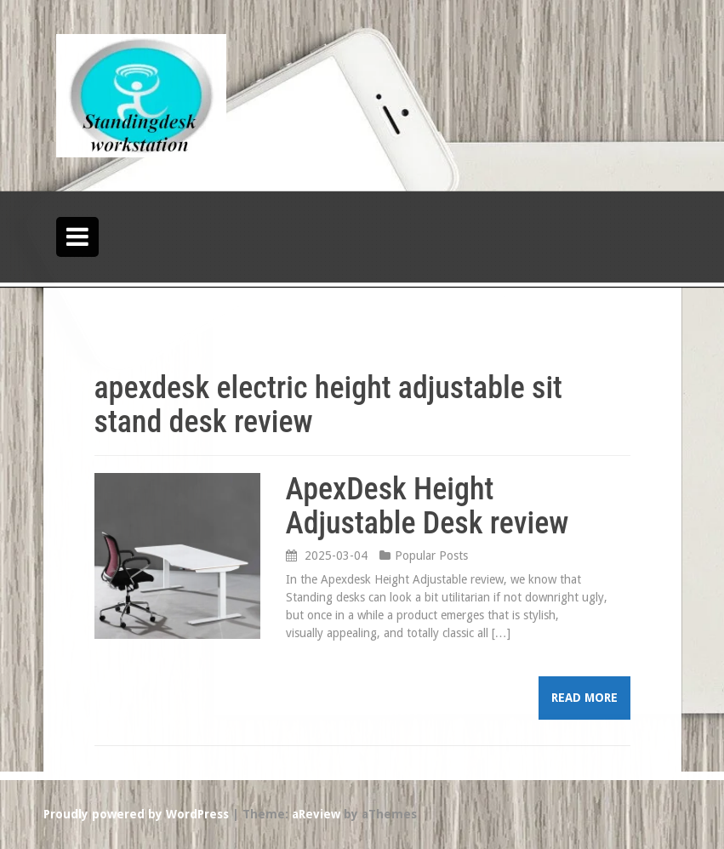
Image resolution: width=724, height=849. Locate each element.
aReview (316, 814)
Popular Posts (431, 555)
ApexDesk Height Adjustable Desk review (427, 506)
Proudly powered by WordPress (136, 814)
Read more (584, 697)
